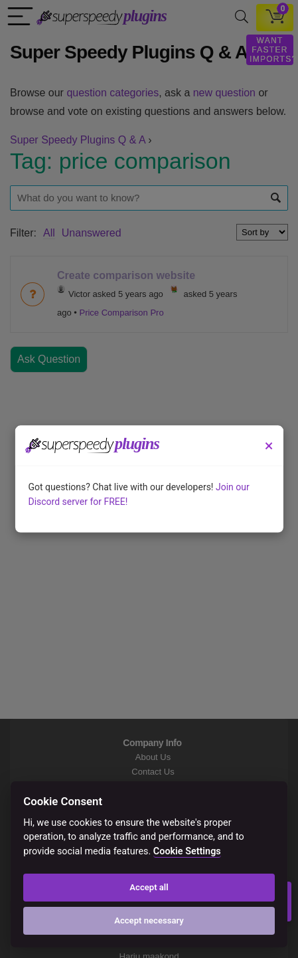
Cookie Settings (187, 851)
